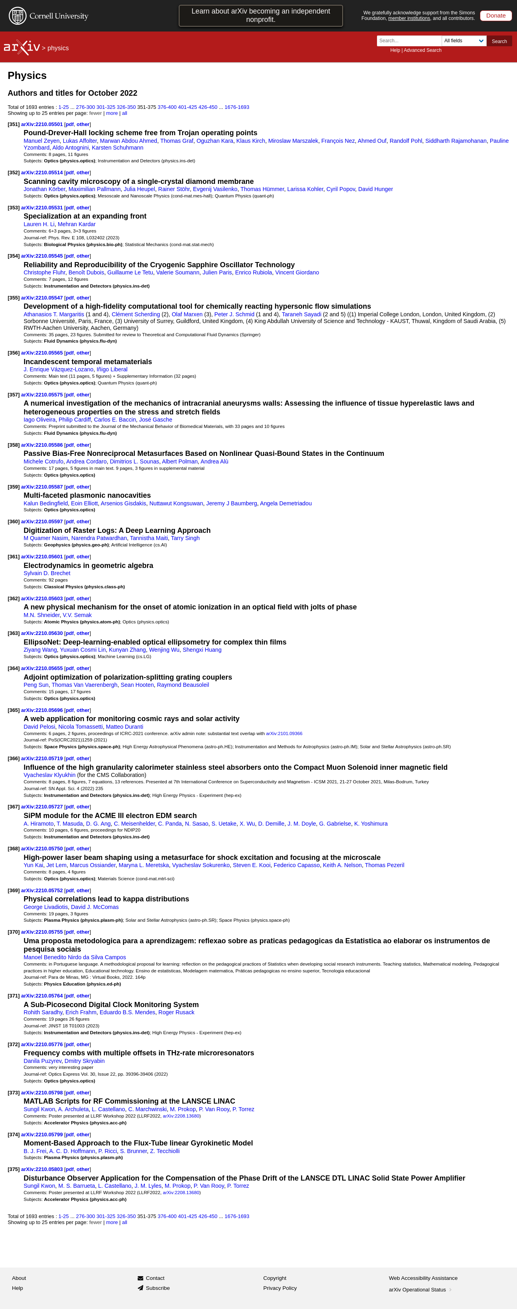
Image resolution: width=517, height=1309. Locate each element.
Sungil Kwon (39, 1109)
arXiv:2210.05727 (42, 807)
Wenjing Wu (164, 650)
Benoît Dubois (87, 272)
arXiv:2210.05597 (42, 521)
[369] (14, 890)
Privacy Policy (280, 1288)
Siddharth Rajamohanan (456, 141)
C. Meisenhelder (134, 823)
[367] (14, 807)
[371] (14, 996)
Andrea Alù (215, 461)
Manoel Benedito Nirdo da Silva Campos (75, 957)
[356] (14, 353)
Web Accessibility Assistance (423, 1278)
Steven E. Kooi (251, 865)
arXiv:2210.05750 (42, 849)
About (19, 1278)
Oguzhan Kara (215, 141)
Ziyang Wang (40, 650)
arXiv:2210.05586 (42, 445)
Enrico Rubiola (253, 272)
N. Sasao (197, 823)
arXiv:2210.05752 (42, 890)
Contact (155, 1278)
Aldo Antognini (70, 147)
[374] (14, 1134)
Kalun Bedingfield (46, 503)
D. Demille (271, 823)
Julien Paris (217, 272)
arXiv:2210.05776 (42, 1044)
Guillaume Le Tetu (130, 272)
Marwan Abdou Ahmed (128, 141)
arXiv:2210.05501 (42, 124)
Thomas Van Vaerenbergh (84, 685)
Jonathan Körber (44, 189)
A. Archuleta (73, 1109)
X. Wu (247, 823)
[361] (14, 557)
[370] (14, 932)
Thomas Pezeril (385, 865)
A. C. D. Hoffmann (72, 1151)
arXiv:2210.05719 (42, 758)
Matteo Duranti (124, 726)
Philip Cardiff (75, 419)
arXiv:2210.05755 (42, 932)
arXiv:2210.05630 (42, 633)
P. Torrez (244, 1109)
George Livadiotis (46, 907)
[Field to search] (464, 40)
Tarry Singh (185, 538)
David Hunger (375, 189)
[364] (14, 668)
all (124, 113)
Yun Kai (33, 865)
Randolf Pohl (406, 141)
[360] (14, 521)
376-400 (167, 107)
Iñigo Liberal (112, 369)
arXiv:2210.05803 (42, 1169)
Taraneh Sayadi (302, 314)
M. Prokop (183, 1109)
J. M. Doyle (302, 823)
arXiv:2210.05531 (42, 208)
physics (58, 48)
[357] (14, 395)
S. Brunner (133, 1151)
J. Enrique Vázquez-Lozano (58, 369)
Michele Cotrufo (43, 461)
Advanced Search (423, 50)
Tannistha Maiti (149, 538)
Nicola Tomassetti (80, 726)
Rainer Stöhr (174, 189)
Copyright (274, 1278)
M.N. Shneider (41, 615)
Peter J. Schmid (234, 314)
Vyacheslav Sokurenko (200, 865)
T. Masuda (70, 823)
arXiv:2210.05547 (42, 298)
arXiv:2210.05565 (42, 353)
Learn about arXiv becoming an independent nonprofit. (260, 15)
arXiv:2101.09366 (284, 733)
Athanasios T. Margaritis (54, 314)
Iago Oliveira (39, 419)
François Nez (338, 141)
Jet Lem (56, 865)
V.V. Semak (77, 615)
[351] (14, 124)
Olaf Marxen (187, 314)
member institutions (409, 18)
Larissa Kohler (305, 189)
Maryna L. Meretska (144, 865)
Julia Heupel (139, 189)
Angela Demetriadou (286, 503)
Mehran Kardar (77, 224)
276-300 (85, 107)
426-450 (207, 107)
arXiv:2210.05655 (42, 668)
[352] (14, 172)
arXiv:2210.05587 (42, 487)
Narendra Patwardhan (99, 538)
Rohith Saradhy (43, 1012)
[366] (14, 758)
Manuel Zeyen (41, 141)
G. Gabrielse (335, 823)
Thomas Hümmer (262, 189)
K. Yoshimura (371, 823)
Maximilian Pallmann (95, 189)
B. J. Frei (35, 1151)
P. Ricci (108, 1151)
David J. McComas (95, 907)
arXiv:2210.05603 (42, 598)
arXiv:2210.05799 (42, 1134)
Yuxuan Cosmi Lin (83, 650)
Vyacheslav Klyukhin (49, 775)
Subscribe (158, 1288)
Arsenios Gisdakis (123, 503)
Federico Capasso (297, 865)
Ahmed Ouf (372, 141)
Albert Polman (180, 461)
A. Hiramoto (38, 823)
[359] (14, 487)
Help (395, 50)
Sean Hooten (137, 685)
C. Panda (170, 823)
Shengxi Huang (202, 650)
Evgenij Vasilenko (215, 189)
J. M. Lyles (148, 1186)
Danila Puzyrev (42, 1061)
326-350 (126, 107)
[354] (14, 256)
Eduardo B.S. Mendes (127, 1012)
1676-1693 (237, 107)
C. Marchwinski (147, 1109)
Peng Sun (36, 685)
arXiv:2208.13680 (181, 1115)
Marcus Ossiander (93, 865)
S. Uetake (224, 823)
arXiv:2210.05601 (42, 557)
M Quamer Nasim (46, 538)
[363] (14, 633)
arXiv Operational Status (421, 1290)
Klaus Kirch (251, 141)
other (83, 124)
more (112, 113)
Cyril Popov (340, 189)
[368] (14, 849)
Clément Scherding (136, 314)
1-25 (64, 107)
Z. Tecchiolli (165, 1151)
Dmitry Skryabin (85, 1061)
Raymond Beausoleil (183, 685)
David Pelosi (39, 726)
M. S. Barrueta (76, 1186)
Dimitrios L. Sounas (134, 461)
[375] (14, 1169)
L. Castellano (108, 1109)
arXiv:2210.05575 (42, 395)
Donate (496, 15)
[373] (14, 1093)
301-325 (106, 107)
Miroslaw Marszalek (293, 141)
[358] (14, 445)
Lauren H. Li (39, 224)
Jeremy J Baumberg (231, 503)
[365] (14, 710)
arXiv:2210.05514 (42, 172)
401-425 (187, 107)
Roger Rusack (176, 1012)
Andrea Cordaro (86, 461)
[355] (14, 298)
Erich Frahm (81, 1012)
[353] (14, 208)
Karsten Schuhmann (117, 147)
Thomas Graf (176, 141)
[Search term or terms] (411, 40)
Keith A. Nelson (342, 865)
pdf (70, 124)
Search (499, 41)
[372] (14, 1044)
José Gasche (155, 419)
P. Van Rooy (214, 1109)
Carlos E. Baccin (115, 419)
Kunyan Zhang (127, 650)
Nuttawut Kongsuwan (176, 503)
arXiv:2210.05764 (42, 996)
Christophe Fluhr (44, 272)
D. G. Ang (98, 823)
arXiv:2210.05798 (42, 1093)
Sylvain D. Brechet (47, 573)
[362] (14, 598)
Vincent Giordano (297, 272)
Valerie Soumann (177, 272)
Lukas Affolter (80, 141)
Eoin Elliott (84, 503)
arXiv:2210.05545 (42, 256)
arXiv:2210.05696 (42, 710)
